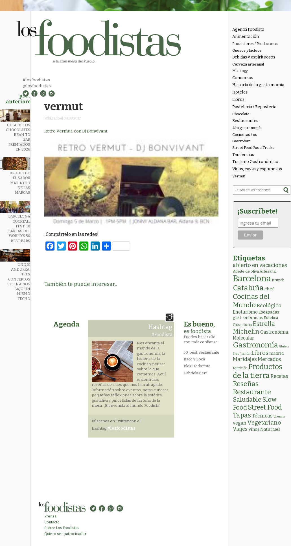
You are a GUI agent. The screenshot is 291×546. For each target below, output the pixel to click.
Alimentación (245, 36)
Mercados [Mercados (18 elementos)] (269, 359)
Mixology (240, 71)
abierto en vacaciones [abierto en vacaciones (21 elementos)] (260, 265)
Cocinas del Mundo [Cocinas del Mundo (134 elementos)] (251, 300)
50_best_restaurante (201, 352)
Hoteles (240, 92)
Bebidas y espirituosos (253, 57)
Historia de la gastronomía (258, 84)
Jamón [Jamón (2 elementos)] (245, 354)
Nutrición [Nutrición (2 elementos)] (240, 368)
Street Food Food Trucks (253, 147)
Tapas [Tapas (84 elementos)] (242, 415)
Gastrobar (241, 141)
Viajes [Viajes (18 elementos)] (240, 429)
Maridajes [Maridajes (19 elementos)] (245, 359)
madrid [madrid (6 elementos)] (276, 353)
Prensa (50, 516)
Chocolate (241, 114)
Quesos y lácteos (247, 50)
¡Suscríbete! (257, 211)
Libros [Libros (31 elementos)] (259, 352)
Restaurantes (245, 120)
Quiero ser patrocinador (65, 534)
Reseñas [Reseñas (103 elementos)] (246, 384)
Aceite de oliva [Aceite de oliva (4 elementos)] (246, 271)
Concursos (242, 77)
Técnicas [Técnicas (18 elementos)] (262, 416)
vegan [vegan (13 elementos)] (239, 423)
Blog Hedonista (197, 366)
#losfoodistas (36, 79)
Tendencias (243, 154)
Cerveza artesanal (248, 64)
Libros (238, 99)
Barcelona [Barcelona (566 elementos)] (252, 279)
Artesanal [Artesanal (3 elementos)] (268, 271)
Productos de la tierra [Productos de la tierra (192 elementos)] (257, 371)
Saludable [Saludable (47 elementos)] (247, 399)
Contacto (52, 522)
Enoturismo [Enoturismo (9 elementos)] (245, 312)
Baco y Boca (194, 359)
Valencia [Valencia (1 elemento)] (279, 416)
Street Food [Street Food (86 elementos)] (265, 407)
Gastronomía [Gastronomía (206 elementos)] (255, 345)
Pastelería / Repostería (254, 107)
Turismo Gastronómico (255, 161)
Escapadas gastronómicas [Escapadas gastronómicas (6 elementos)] (256, 315)
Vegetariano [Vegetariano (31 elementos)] (264, 422)
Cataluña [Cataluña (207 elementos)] (248, 288)
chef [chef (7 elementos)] (269, 289)
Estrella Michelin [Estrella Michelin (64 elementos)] (254, 327)
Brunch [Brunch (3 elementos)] (278, 280)
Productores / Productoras (255, 44)
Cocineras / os (244, 134)
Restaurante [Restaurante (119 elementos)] (252, 392)
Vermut (238, 176)
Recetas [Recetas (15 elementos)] (279, 376)
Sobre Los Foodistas (61, 528)
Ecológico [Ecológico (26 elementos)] (269, 305)
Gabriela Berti (195, 373)
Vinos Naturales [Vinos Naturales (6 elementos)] (264, 429)
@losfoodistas (37, 85)
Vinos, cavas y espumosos (257, 169)
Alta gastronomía (247, 128)
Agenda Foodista (248, 29)
